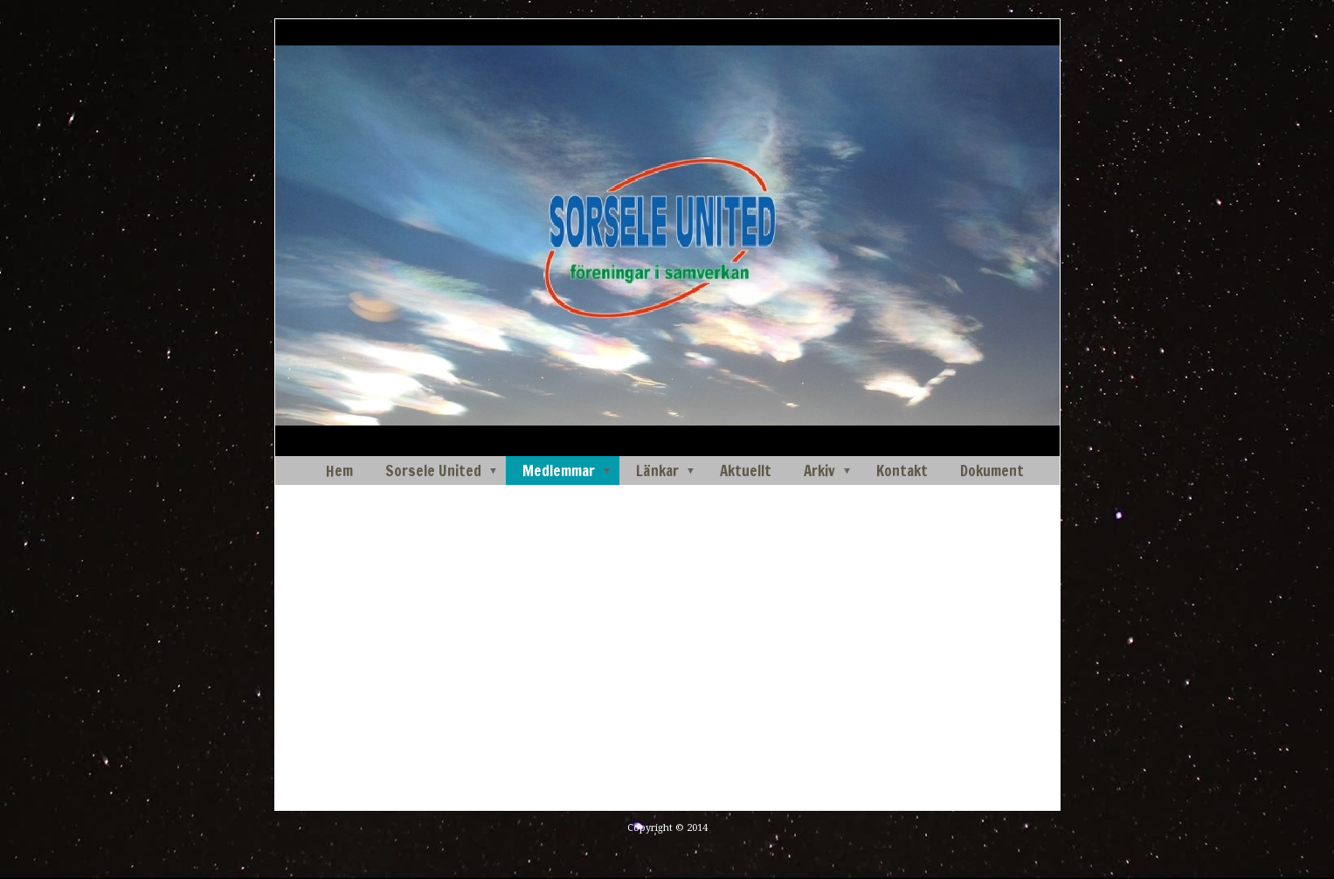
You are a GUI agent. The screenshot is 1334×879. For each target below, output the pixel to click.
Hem (339, 470)
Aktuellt (745, 470)
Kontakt (902, 470)
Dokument (992, 470)
